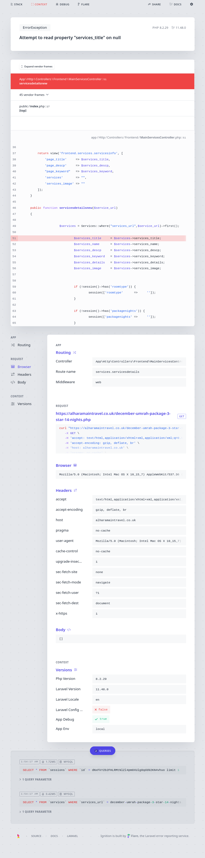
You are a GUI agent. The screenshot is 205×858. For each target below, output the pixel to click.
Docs (54, 836)
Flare (132, 836)
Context (17, 396)
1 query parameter (35, 779)
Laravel (72, 836)
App (13, 337)
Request (17, 359)
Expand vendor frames (37, 66)
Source (36, 836)
